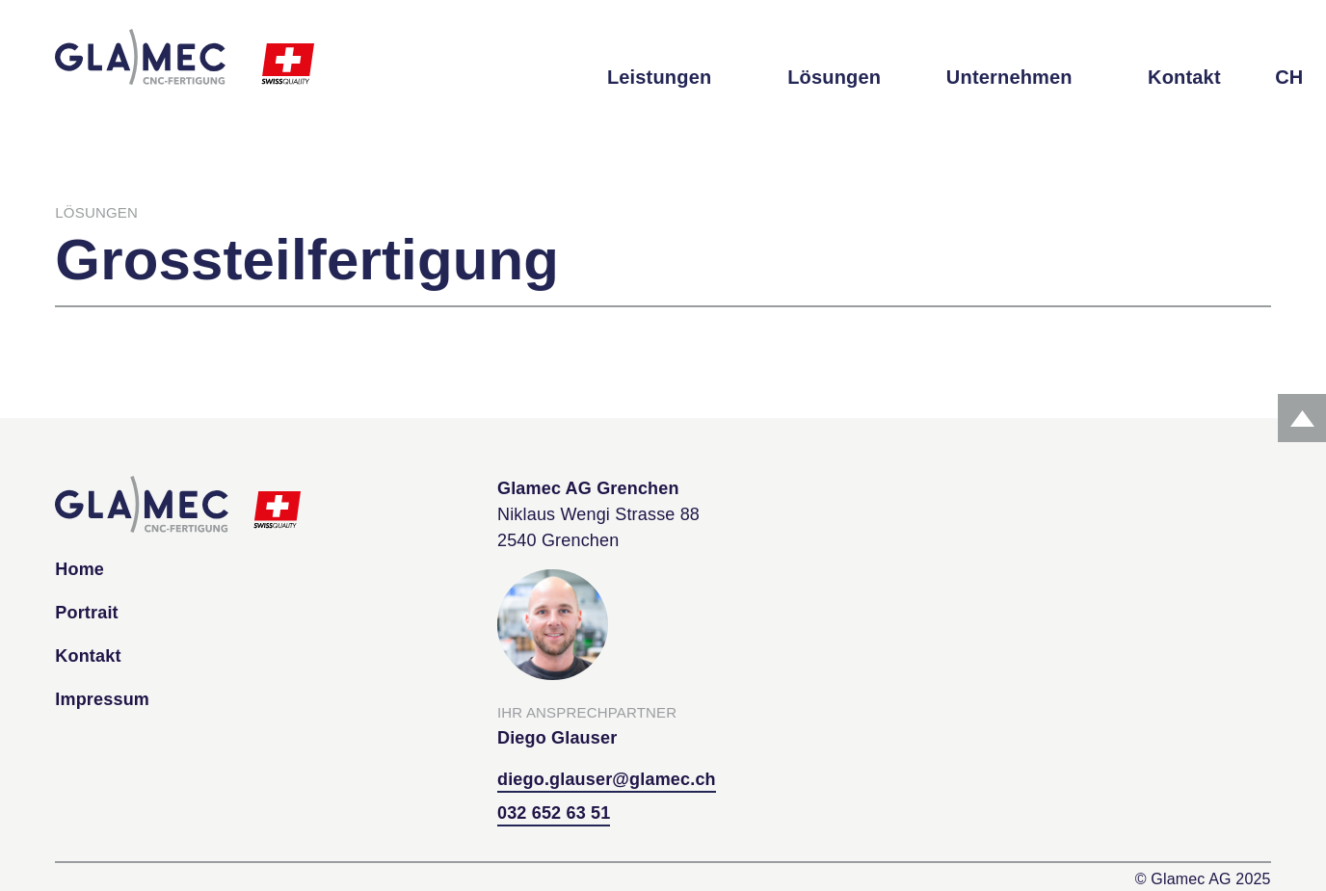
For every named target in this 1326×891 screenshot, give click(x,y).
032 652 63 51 (553, 813)
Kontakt (1184, 77)
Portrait (86, 612)
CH (1289, 77)
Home (79, 569)
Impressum (102, 699)
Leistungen (659, 77)
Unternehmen (1009, 77)
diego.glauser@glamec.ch (606, 779)
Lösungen (834, 77)
